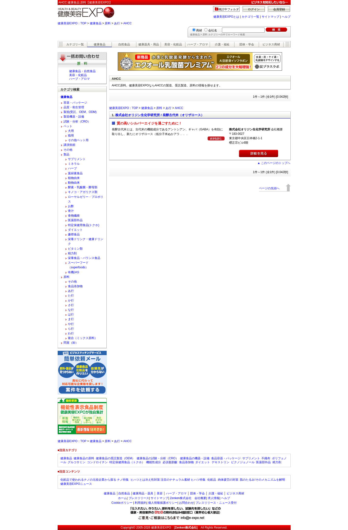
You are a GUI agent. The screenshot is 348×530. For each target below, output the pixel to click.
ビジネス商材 (271, 44)
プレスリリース (139, 498)
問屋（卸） (71, 342)
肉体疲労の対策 (228, 479)
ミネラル (74, 163)
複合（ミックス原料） (82, 338)
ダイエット (75, 229)
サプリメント (77, 159)
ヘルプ (286, 16)
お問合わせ (186, 502)
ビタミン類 (75, 248)
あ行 (117, 23)
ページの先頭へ (269, 188)
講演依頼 (69, 145)
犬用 (71, 131)
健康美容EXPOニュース (76, 484)
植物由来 (74, 178)
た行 (71, 295)
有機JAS (73, 272)
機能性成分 (153, 462)
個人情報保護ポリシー (163, 502)
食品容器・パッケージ (226, 458)
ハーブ (72, 168)
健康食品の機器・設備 (194, 458)
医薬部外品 (75, 220)
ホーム (122, 498)
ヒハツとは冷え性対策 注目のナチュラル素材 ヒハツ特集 (168, 479)
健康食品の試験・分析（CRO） (158, 458)
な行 (71, 310)
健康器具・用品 (148, 44)
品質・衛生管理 (74, 107)
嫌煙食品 (74, 234)
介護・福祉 (222, 44)
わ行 (71, 333)
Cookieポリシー (121, 502)
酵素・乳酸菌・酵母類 (82, 187)
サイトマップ (270, 16)
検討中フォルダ (229, 9)
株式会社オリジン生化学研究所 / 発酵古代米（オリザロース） (159, 115)
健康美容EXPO (161, 527)
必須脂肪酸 (170, 462)
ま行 (71, 319)
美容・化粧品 (173, 44)
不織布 (265, 458)
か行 (71, 300)
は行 (71, 314)
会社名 (212, 30)
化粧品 (211, 479)
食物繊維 (74, 215)
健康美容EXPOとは (226, 16)
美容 (160, 493)
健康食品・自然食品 (82, 71)
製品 (66, 154)
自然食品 (124, 44)
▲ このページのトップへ (273, 163)
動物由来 (74, 182)
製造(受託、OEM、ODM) (80, 112)
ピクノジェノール (243, 462)
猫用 (71, 135)
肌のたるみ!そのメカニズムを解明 (262, 479)
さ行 (71, 305)
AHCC (127, 23)
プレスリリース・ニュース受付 (216, 502)
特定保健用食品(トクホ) (83, 225)
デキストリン (220, 462)
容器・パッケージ (75, 102)
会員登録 (279, 9)
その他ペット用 (78, 140)
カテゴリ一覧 (250, 16)
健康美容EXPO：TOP (72, 23)
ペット (68, 126)
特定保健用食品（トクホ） (127, 462)
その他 (68, 149)
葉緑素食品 (75, 173)
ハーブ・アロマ (197, 44)
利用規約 (140, 502)
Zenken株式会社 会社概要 (188, 498)
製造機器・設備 (74, 116)
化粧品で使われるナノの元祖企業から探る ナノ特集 (94, 479)
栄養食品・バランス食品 (84, 258)
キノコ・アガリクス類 (82, 192)
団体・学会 (246, 44)
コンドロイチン (97, 462)
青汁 (71, 211)
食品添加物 (75, 286)
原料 (108, 23)
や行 (71, 324)
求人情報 (213, 498)
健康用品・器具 (143, 493)
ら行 (71, 328)
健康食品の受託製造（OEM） (115, 458)
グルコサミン (76, 462)
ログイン (254, 9)
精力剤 (72, 253)
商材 (199, 30)
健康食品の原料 (84, 458)
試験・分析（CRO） (77, 121)
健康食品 (96, 23)
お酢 (71, 206)
